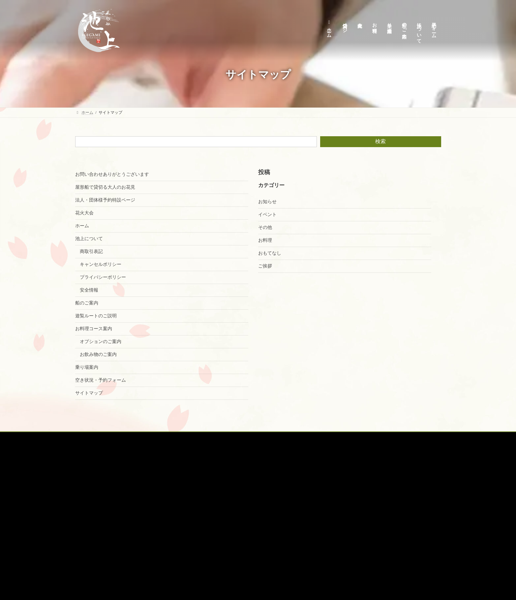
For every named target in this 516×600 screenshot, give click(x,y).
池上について (89, 238)
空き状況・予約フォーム (100, 380)
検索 (380, 141)
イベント (267, 214)
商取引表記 (92, 251)
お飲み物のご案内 (98, 354)
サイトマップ (89, 393)
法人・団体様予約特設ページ (105, 200)
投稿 (264, 172)
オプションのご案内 (101, 341)
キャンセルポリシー (101, 264)
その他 (265, 227)
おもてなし (269, 253)
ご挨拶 (265, 266)
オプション (285, 438)
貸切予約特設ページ (124, 438)
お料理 (265, 240)
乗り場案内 (86, 367)
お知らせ (267, 201)
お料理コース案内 (93, 328)
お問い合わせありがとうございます (112, 174)
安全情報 (89, 290)
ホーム (82, 225)
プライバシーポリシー (103, 277)
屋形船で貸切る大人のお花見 (105, 187)
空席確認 (316, 438)
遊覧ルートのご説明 (96, 315)
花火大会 (84, 212)
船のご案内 (86, 302)
